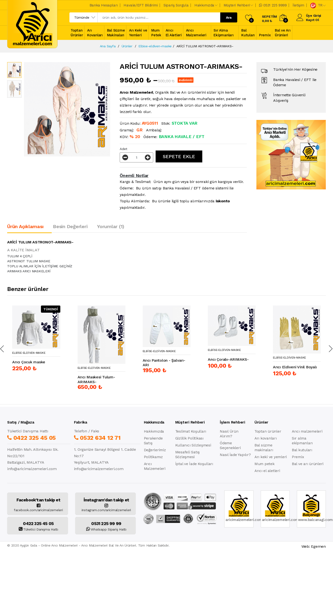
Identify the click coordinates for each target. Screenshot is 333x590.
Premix (298, 457)
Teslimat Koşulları (190, 431)
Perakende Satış (153, 440)
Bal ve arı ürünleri (307, 464)
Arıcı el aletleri (267, 471)
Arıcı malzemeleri (307, 431)
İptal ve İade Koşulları (194, 464)
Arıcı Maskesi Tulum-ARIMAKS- (96, 379)
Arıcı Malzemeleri (154, 466)
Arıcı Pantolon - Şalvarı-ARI (164, 362)
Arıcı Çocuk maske (28, 362)
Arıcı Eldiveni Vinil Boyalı (295, 367)
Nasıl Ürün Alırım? (229, 433)
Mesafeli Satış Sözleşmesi (187, 454)
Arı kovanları (265, 438)
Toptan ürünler (267, 431)
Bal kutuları (302, 450)
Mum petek (264, 464)
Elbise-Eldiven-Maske (28, 352)
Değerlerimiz (155, 450)
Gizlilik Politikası (189, 438)
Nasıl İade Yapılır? (235, 455)
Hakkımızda (154, 431)
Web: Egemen (313, 546)
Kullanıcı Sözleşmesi (193, 445)
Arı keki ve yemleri (270, 457)
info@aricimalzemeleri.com (32, 469)
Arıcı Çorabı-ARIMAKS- (228, 359)
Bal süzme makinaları (263, 447)
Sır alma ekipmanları (302, 440)
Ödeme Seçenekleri (230, 445)
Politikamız (153, 457)
